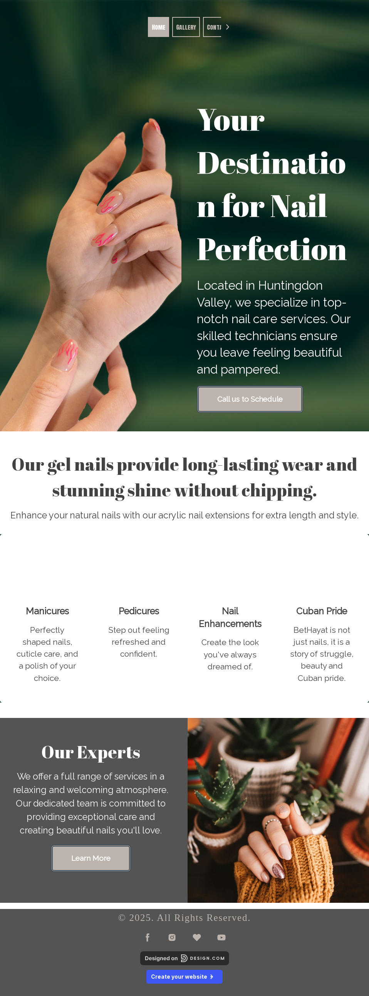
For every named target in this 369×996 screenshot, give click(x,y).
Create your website (184, 976)
